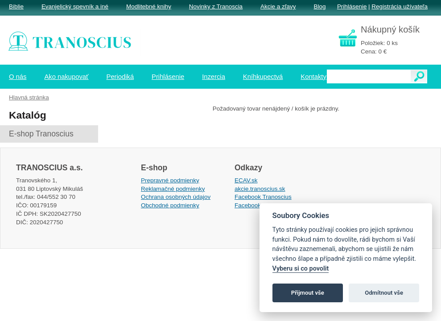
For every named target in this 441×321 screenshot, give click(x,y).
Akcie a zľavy (278, 6)
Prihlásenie (352, 6)
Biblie (16, 6)
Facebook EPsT (256, 205)
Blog (319, 6)
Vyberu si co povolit (300, 268)
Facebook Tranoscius (263, 196)
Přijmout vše (307, 292)
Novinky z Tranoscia (216, 6)
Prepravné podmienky (170, 180)
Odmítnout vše (384, 292)
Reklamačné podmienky (173, 188)
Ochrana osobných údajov (175, 196)
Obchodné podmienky (170, 205)
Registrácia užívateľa (399, 6)
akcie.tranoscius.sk (260, 188)
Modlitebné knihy (148, 6)
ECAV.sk (246, 180)
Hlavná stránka (29, 97)
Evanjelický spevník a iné (74, 6)
